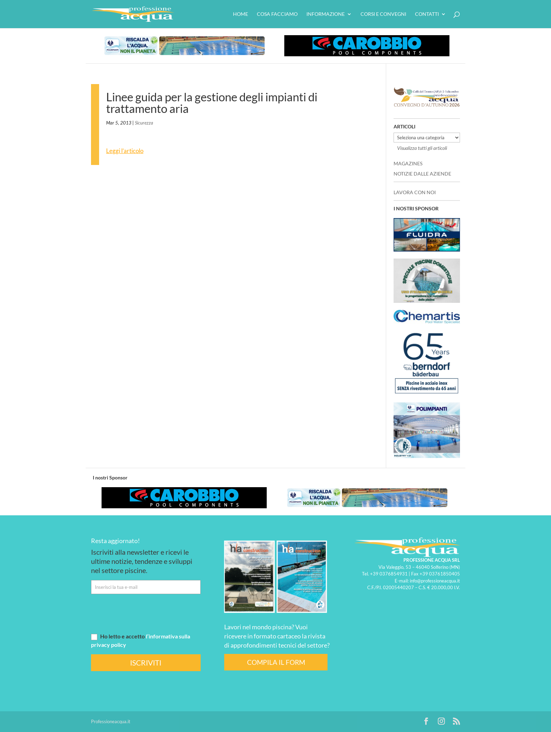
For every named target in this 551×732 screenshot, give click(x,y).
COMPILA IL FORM (276, 662)
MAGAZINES (408, 163)
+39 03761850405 (440, 574)
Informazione (325, 14)
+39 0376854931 (389, 574)
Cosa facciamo (277, 14)
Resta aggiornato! (115, 541)
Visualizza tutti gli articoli (422, 148)
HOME (240, 14)
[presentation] (144, 613)
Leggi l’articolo (124, 150)
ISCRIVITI (145, 662)
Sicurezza (144, 123)
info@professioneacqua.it (435, 581)
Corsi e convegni (383, 14)
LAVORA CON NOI (415, 192)
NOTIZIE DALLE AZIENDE (422, 174)
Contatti (427, 14)
